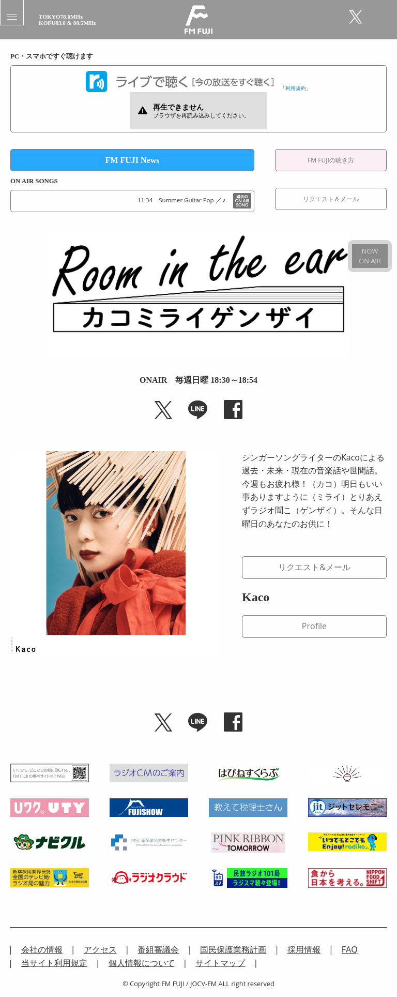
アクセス (100, 949)
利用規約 (295, 88)
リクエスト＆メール (331, 199)
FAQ (350, 949)
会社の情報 (42, 949)
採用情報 (303, 949)
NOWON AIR (369, 255)
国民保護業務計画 (233, 949)
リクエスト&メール (314, 567)
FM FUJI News (132, 160)
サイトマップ (220, 963)
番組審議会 (158, 949)
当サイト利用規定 (54, 963)
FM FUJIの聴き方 (331, 160)
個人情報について (142, 963)
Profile (314, 626)
